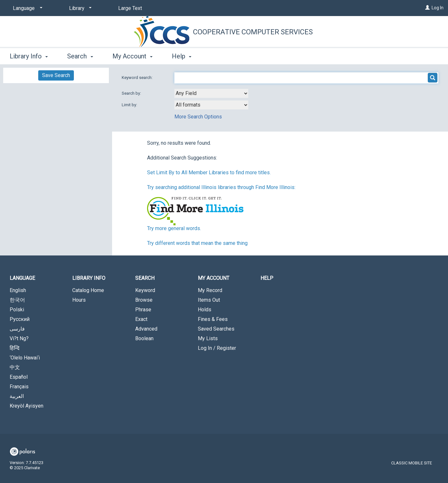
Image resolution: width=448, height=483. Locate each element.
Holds (204, 309)
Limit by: (130, 104)
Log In (438, 7)
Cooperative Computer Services (253, 32)
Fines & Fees (213, 319)
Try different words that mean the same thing (197, 243)
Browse (144, 300)
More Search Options (198, 117)
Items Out (209, 300)
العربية (17, 396)
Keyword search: (138, 77)
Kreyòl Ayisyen (26, 406)
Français (19, 387)
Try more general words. (174, 228)
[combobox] (211, 93)
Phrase (143, 309)
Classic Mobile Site (411, 463)
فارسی (17, 329)
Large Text (130, 8)
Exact (141, 319)
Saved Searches (216, 329)
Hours (79, 300)
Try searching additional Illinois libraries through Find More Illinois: (221, 187)
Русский (20, 319)
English (18, 290)
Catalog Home (88, 290)
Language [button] (22, 278)
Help (266, 278)
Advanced (146, 329)
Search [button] (80, 56)
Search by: (132, 93)
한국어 (17, 300)
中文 (15, 367)
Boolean (144, 338)
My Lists (208, 338)
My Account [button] (132, 56)
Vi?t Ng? (19, 338)
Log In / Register (217, 348)
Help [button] (181, 56)
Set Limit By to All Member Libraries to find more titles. (209, 172)
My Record (210, 290)
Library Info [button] (29, 56)
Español (19, 377)
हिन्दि (15, 348)
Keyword (145, 290)
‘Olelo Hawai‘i (25, 358)
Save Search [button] (56, 75)
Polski (17, 309)
